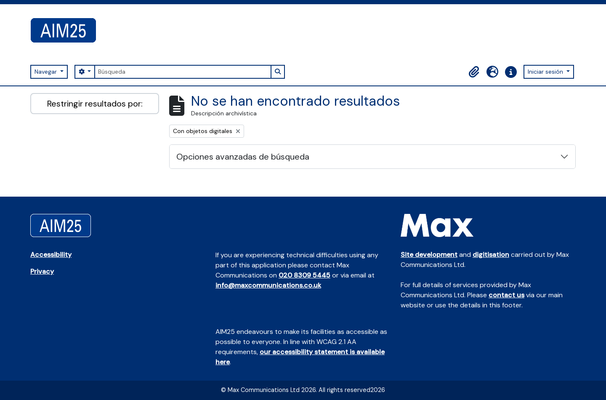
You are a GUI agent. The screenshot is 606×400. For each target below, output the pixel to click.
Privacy (42, 271)
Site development (429, 254)
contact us (506, 295)
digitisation (491, 254)
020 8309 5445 (304, 275)
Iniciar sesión (546, 71)
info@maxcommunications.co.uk (268, 285)
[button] (474, 72)
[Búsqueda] (183, 72)
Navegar (46, 71)
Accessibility (51, 254)
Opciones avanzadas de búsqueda (242, 156)
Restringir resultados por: (95, 103)
